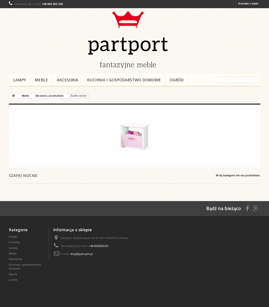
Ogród (177, 79)
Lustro (13, 279)
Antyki (13, 236)
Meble (41, 79)
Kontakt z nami (248, 3)
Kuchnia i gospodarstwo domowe (124, 79)
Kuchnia (14, 242)
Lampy (19, 79)
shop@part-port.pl (81, 254)
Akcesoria (67, 79)
